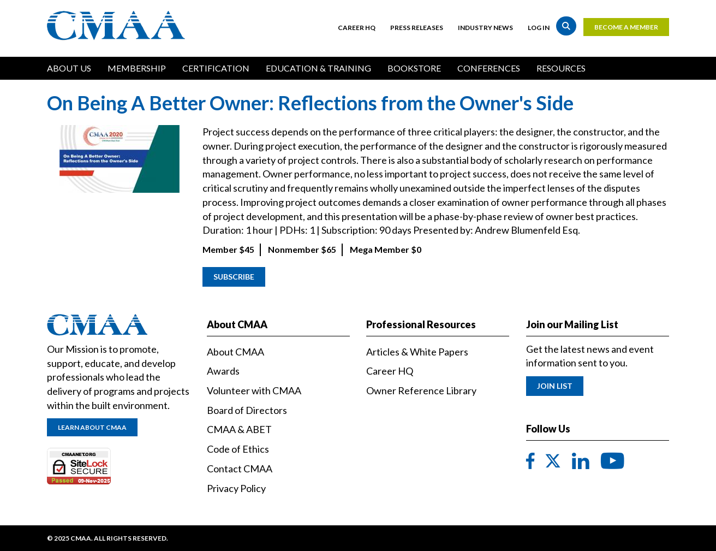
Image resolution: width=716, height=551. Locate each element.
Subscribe (233, 276)
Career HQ (356, 27)
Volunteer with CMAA (254, 390)
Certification (215, 68)
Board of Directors (247, 410)
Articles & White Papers (417, 352)
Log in (539, 27)
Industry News (485, 27)
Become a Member (626, 27)
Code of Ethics (238, 449)
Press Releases (416, 27)
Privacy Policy (236, 488)
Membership (137, 68)
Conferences (488, 68)
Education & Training (318, 68)
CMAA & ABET (239, 429)
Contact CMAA (239, 469)
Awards (223, 371)
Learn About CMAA (92, 427)
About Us (69, 68)
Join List (554, 385)
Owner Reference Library (421, 390)
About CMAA (235, 352)
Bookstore (414, 68)
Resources (561, 68)
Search (566, 25)
